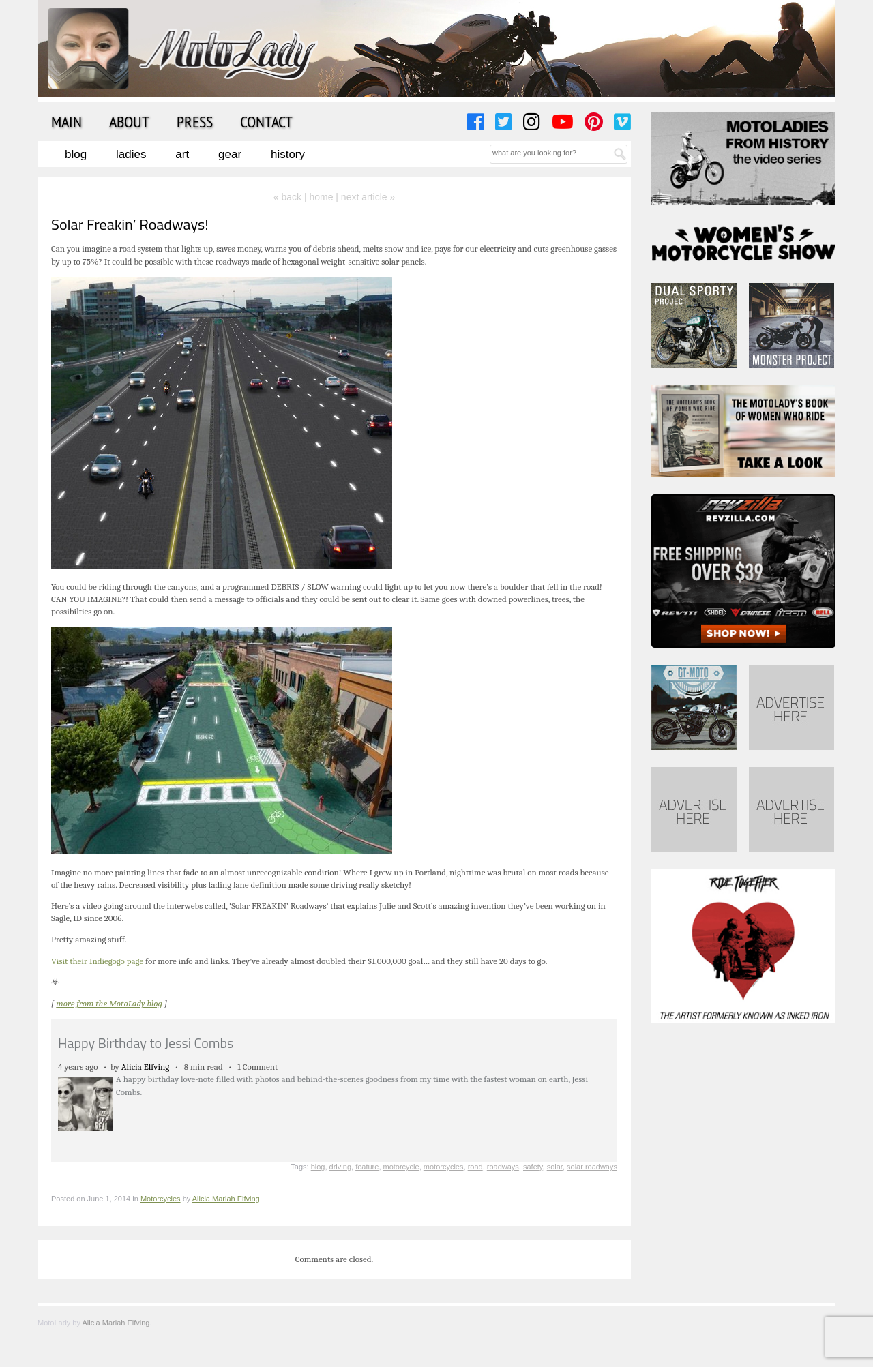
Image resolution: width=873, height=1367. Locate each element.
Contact (266, 121)
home (321, 197)
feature (367, 1166)
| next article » (365, 197)
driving (340, 1166)
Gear (229, 154)
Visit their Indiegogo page (97, 961)
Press (195, 121)
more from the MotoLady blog (109, 1003)
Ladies (131, 154)
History (288, 154)
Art (182, 154)
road (475, 1166)
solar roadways (592, 1166)
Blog (76, 154)
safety (533, 1166)
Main (66, 121)
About (129, 121)
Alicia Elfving (145, 1067)
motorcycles (444, 1166)
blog (318, 1166)
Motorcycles (160, 1199)
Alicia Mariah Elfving (226, 1199)
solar (555, 1166)
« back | (291, 197)
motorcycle (401, 1166)
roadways (503, 1166)
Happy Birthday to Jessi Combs (145, 1042)
